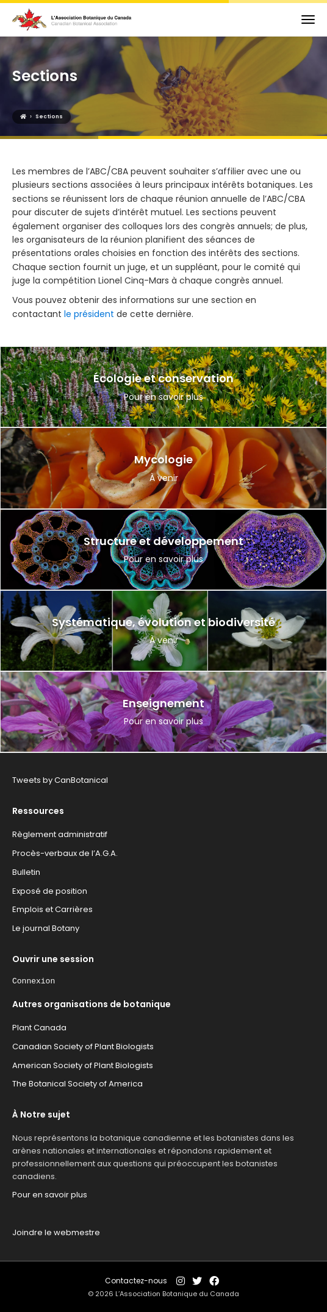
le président (90, 314)
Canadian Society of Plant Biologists (83, 1046)
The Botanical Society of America (77, 1083)
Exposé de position (49, 891)
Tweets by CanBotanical (60, 780)
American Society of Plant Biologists (82, 1065)
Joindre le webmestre (56, 1232)
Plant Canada (39, 1027)
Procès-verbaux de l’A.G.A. (65, 853)
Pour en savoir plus (49, 1194)
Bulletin (26, 872)
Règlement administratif (59, 834)
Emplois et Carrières (52, 909)
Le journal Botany (45, 928)
